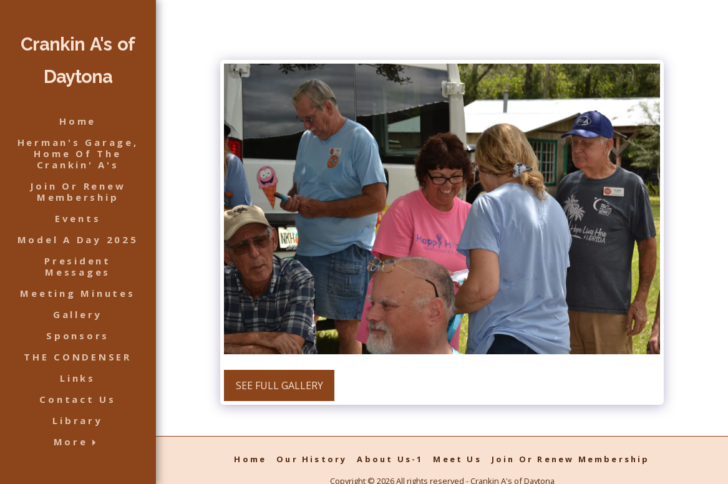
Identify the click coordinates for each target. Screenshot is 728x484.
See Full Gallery (279, 385)
